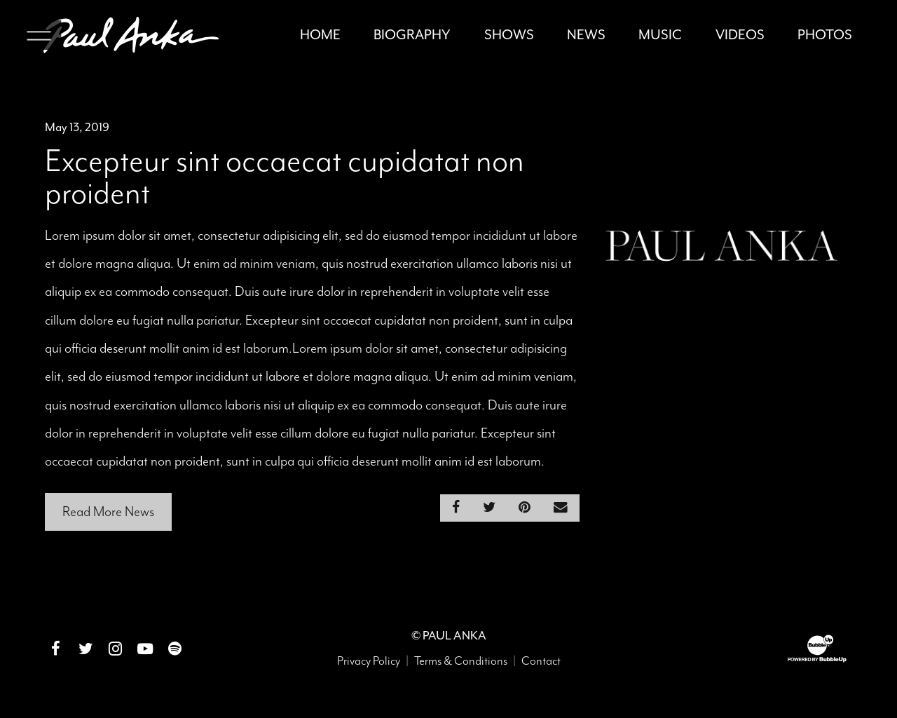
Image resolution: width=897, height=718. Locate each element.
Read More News (108, 514)
